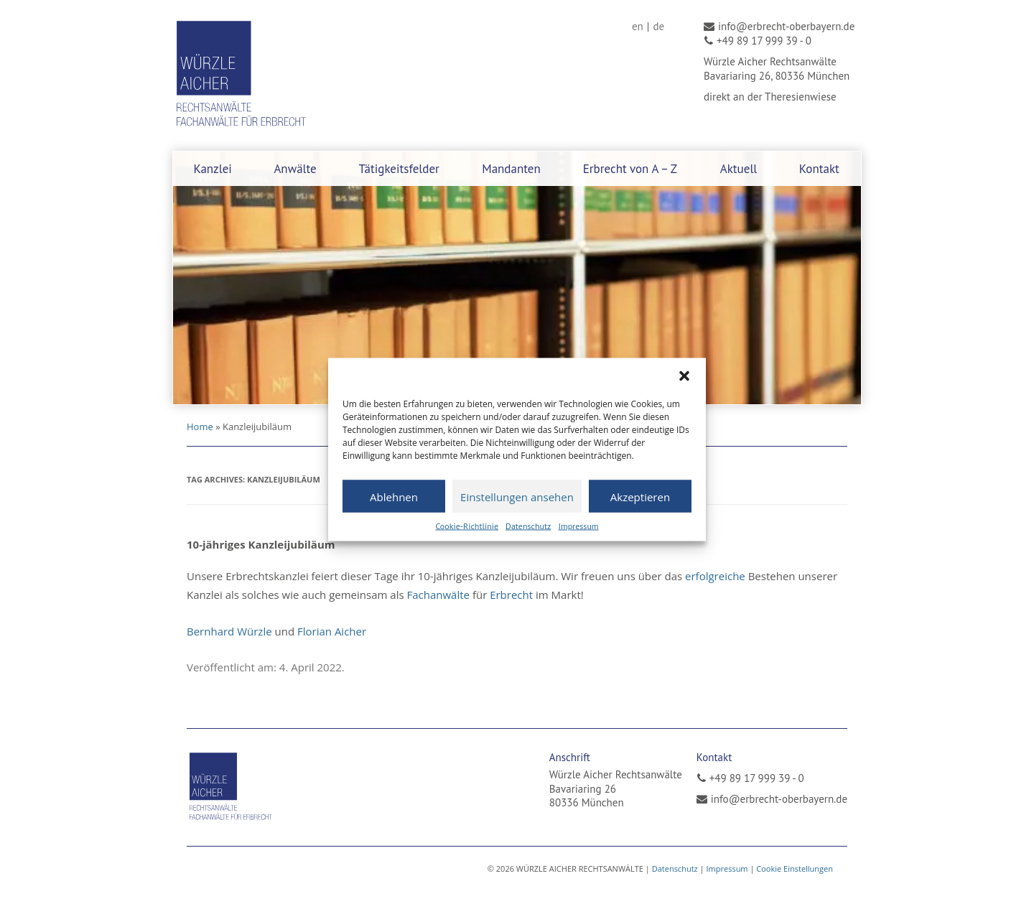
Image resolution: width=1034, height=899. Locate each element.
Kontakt (819, 169)
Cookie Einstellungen (794, 868)
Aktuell (739, 169)
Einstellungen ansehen (517, 496)
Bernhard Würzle (229, 631)
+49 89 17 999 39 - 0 (756, 778)
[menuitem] (637, 26)
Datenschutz (528, 526)
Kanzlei (213, 169)
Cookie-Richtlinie (466, 526)
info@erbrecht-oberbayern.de (779, 799)
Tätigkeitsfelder (398, 169)
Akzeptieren (640, 496)
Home (200, 426)
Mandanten (511, 169)
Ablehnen (394, 496)
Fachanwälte (438, 594)
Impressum (578, 526)
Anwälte (295, 169)
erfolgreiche (715, 576)
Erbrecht (511, 594)
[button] (684, 376)
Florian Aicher (331, 631)
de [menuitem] (658, 26)
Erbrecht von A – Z (630, 169)
